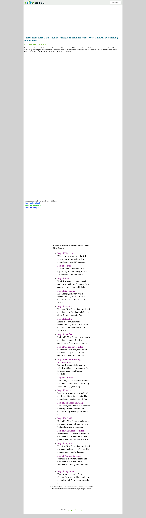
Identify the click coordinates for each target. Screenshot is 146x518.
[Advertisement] (73, 20)
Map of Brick (63, 278)
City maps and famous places (75, 510)
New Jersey (32, 44)
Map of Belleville (65, 418)
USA (26, 44)
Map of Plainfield (65, 334)
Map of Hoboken (64, 319)
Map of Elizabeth (65, 253)
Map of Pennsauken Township (70, 431)
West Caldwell (42, 44)
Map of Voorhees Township (69, 456)
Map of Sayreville (65, 377)
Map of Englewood (65, 471)
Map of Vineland (64, 306)
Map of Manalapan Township (70, 403)
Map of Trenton (64, 266)
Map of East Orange (66, 291)
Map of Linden (64, 390)
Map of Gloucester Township (70, 347)
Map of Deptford (64, 443)
